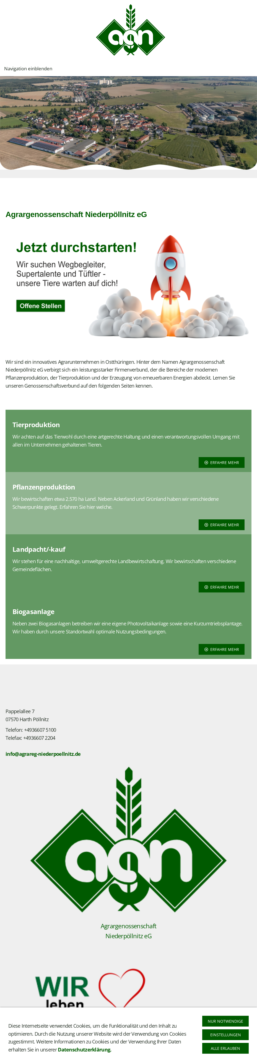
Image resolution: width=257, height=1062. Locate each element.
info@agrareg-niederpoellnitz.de (43, 754)
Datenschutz (44, 1054)
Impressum (16, 1054)
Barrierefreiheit (121, 1054)
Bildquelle (71, 1054)
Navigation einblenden (28, 68)
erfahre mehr (221, 462)
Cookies (93, 1054)
